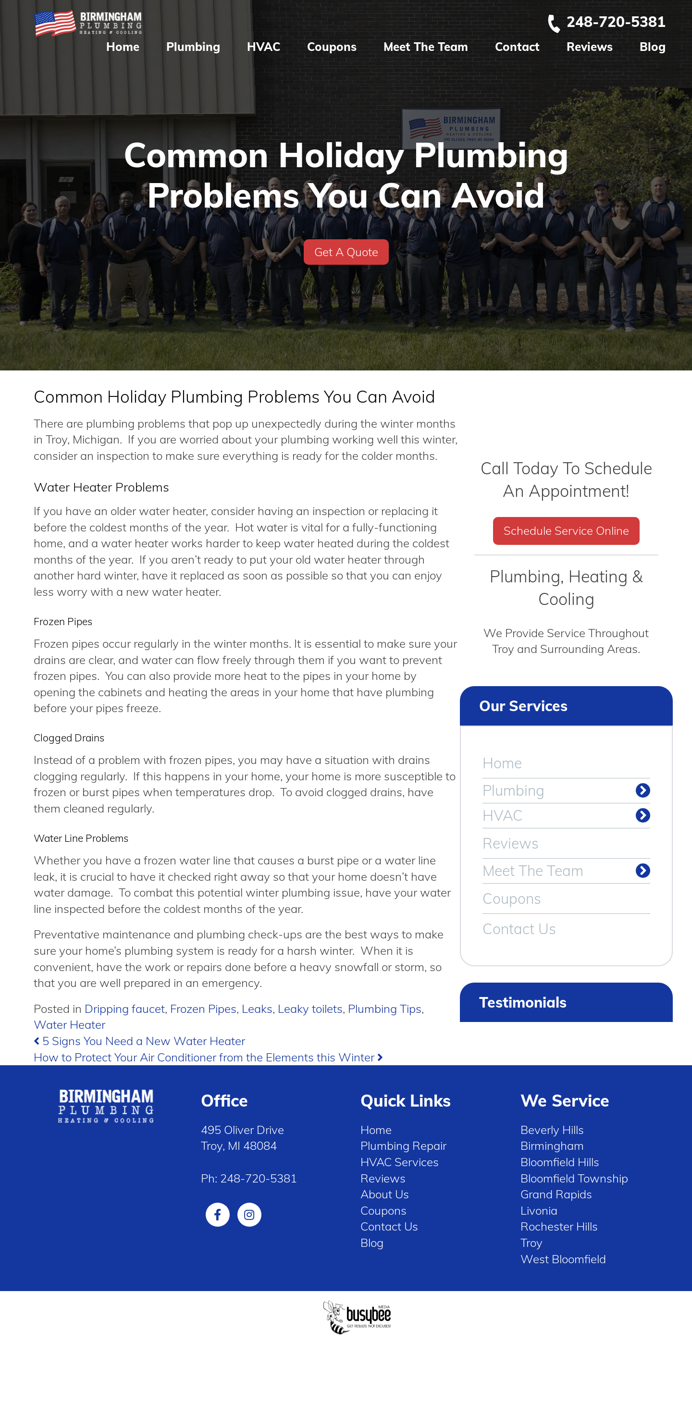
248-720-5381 (606, 21)
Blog (653, 46)
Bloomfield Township (574, 1178)
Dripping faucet (125, 1008)
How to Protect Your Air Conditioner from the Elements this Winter (208, 1057)
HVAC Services (399, 1162)
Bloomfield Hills (559, 1162)
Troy (531, 1242)
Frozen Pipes (203, 1008)
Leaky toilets (310, 1008)
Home (122, 46)
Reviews (590, 46)
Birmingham (552, 1145)
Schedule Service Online (566, 530)
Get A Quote (346, 252)
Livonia (538, 1210)
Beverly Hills (552, 1129)
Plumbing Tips (384, 1008)
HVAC (263, 46)
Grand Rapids (556, 1194)
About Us (384, 1194)
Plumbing (193, 46)
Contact (517, 46)
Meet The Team (425, 46)
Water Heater (69, 1024)
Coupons (332, 46)
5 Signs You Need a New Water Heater (139, 1041)
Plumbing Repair (403, 1145)
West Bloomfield (563, 1259)
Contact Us (519, 929)
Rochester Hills (559, 1226)
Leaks (257, 1008)
